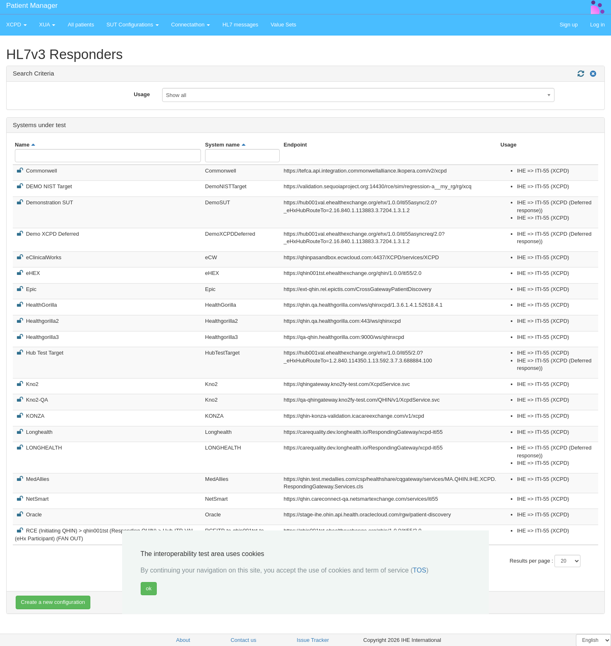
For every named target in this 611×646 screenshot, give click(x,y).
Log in (597, 24)
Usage (142, 94)
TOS (420, 570)
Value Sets (283, 24)
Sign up (568, 24)
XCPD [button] (16, 24)
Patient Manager (32, 5)
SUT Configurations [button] (132, 24)
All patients (81, 24)
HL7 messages (240, 24)
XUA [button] (47, 24)
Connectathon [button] (190, 24)
